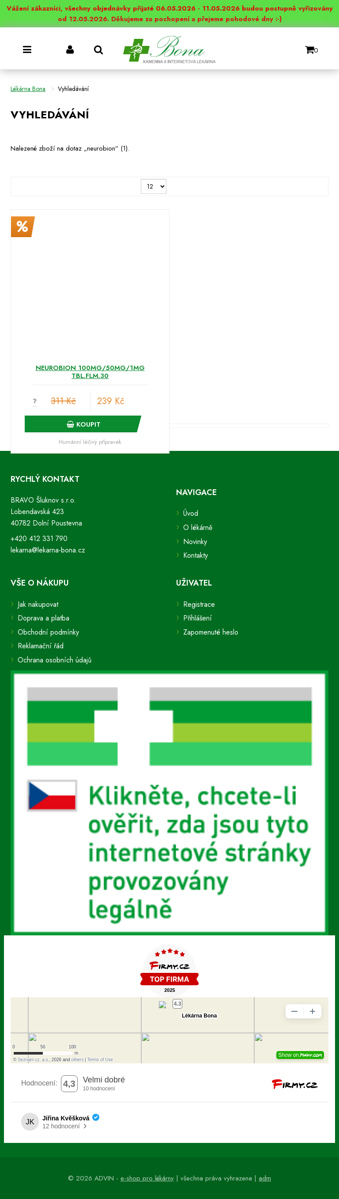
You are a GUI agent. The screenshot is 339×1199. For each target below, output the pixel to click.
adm (265, 1178)
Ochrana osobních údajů (54, 660)
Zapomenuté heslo (210, 632)
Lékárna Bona (28, 88)
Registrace (199, 604)
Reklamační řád (41, 646)
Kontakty (195, 555)
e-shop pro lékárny (147, 1178)
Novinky (195, 542)
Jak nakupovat (38, 604)
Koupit (84, 424)
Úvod (190, 513)
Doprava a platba (43, 618)
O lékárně (197, 527)
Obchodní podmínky (48, 632)
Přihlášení (197, 618)
